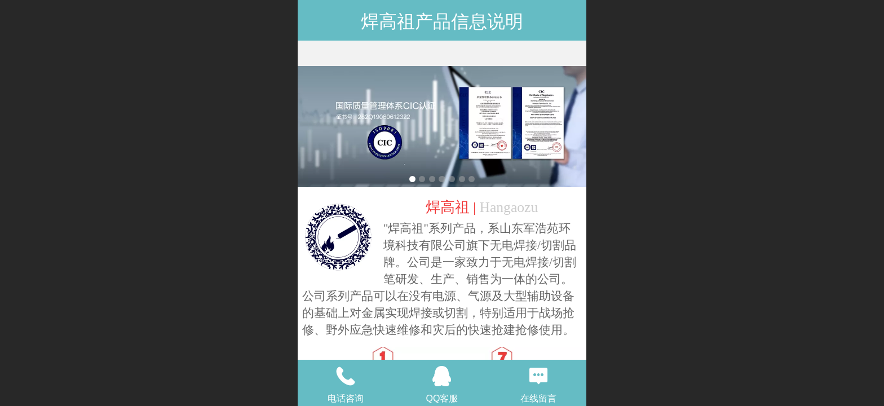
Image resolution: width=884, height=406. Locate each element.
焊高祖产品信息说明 (442, 21)
